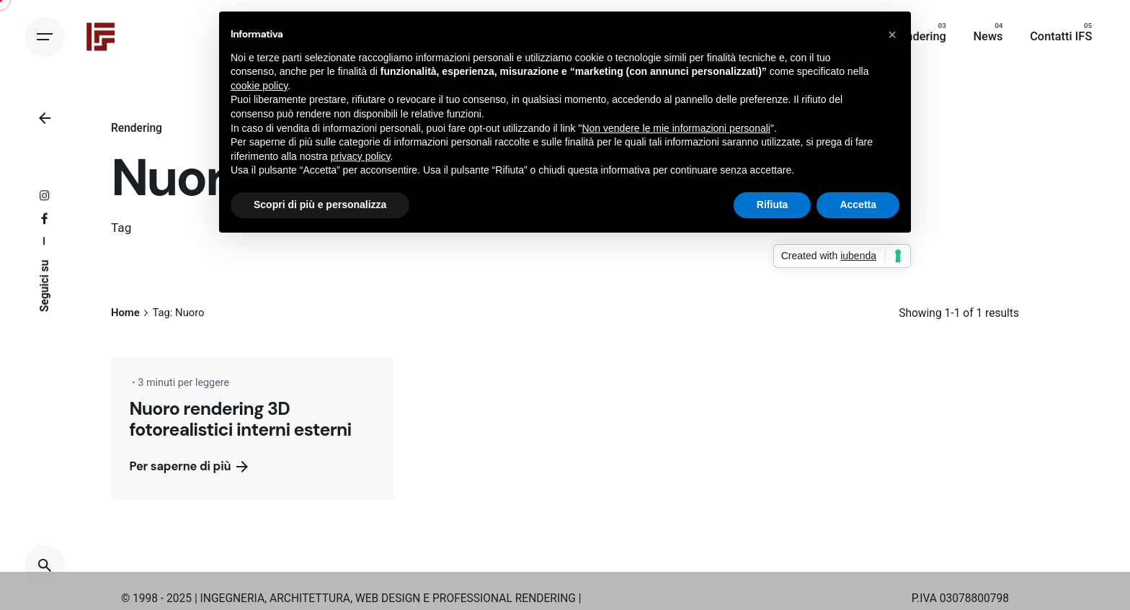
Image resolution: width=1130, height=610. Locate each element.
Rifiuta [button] (772, 204)
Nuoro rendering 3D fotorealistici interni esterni (240, 419)
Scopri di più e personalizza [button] (320, 204)
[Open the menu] (45, 37)
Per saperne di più (188, 466)
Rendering (136, 128)
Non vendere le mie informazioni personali (676, 128)
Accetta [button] (858, 204)
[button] (892, 34)
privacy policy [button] (361, 156)
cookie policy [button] (259, 85)
